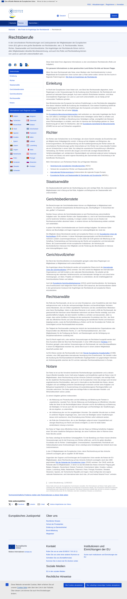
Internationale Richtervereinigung (62, 172)
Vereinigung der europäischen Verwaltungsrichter (67, 166)
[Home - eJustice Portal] (16, 13)
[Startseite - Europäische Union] (18, 547)
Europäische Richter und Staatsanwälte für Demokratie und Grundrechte (75, 175)
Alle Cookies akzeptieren (74, 585)
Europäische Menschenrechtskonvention (63, 114)
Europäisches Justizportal (24, 515)
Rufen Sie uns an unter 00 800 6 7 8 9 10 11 (61, 551)
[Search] (114, 16)
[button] (11, 504)
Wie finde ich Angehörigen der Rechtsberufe (81, 77)
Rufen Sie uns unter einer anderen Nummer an (62, 554)
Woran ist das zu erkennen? (47, 1)
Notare (12, 103)
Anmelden (120, 4)
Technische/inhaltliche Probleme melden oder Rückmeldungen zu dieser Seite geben (38, 495)
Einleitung (13, 76)
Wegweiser (50, 534)
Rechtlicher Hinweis (53, 521)
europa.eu (28, 552)
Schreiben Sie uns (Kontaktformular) (59, 558)
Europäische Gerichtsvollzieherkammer (66, 283)
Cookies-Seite (22, 587)
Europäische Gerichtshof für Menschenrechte (99, 124)
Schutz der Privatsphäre (54, 524)
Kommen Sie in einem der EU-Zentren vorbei (62, 561)
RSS (89, 4)
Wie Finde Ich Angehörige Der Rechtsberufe (33, 29)
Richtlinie (104, 342)
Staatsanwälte (15, 85)
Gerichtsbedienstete (17, 89)
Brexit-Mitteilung (52, 530)
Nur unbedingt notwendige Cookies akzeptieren (103, 585)
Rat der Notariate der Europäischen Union (70, 462)
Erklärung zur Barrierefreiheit (56, 527)
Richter (12, 80)
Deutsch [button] (61, 16)
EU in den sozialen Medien (55, 571)
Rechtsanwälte (15, 98)
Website (75, 110)
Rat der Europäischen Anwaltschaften (96, 353)
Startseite (12, 23)
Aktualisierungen (98, 4)
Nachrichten (33, 23)
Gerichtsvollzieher (16, 94)
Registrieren (110, 4)
